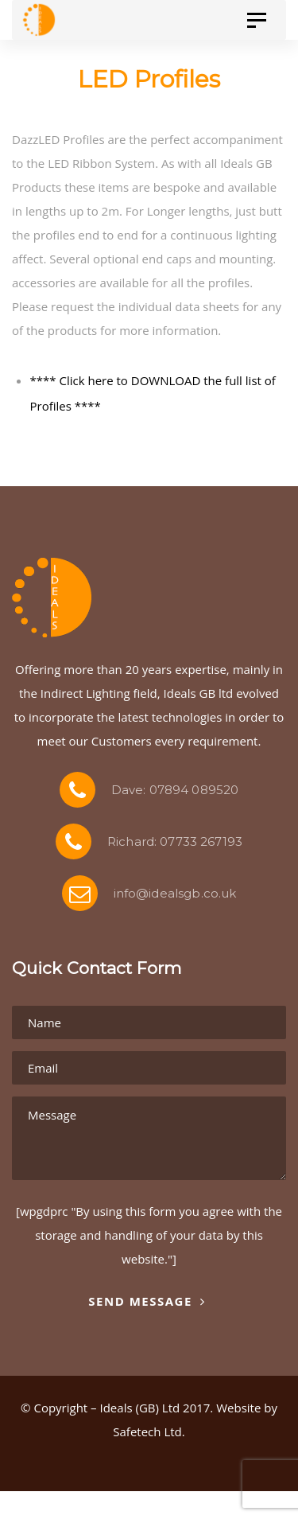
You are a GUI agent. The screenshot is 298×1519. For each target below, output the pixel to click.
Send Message (146, 1301)
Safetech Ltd (147, 1431)
